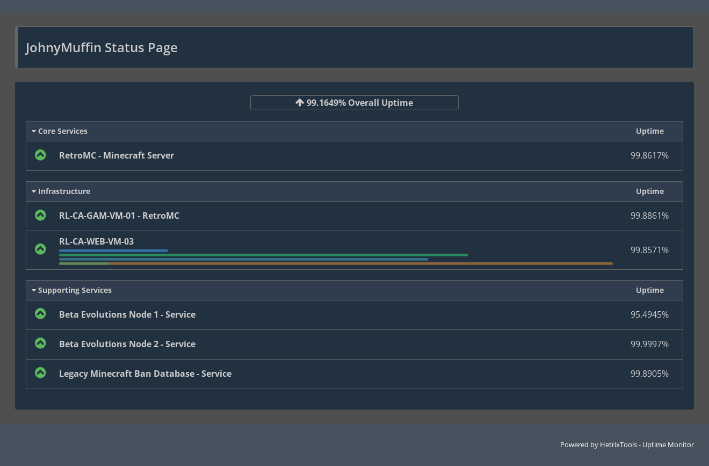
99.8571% (650, 250)
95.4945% (650, 314)
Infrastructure (61, 191)
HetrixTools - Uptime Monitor (647, 444)
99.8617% (650, 155)
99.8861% (650, 215)
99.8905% (650, 373)
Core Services (60, 131)
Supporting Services (72, 290)
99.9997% (650, 344)
